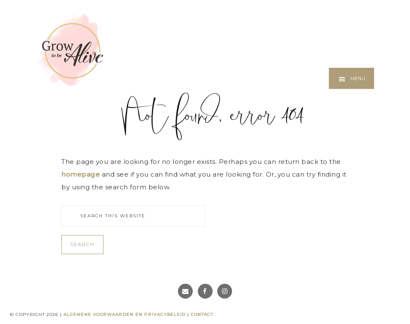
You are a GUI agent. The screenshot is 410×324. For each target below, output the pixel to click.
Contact (202, 314)
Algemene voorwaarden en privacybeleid (124, 314)
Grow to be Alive (70, 49)
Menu (357, 78)
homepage (80, 174)
